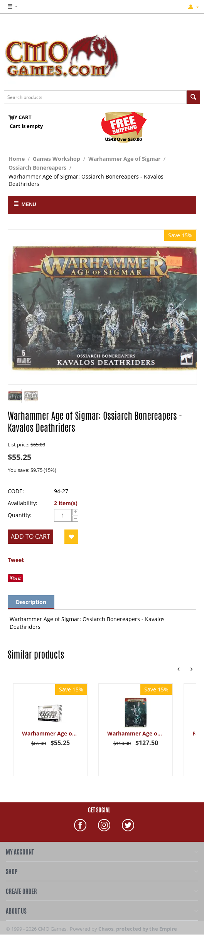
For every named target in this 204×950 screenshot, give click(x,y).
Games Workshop (56, 158)
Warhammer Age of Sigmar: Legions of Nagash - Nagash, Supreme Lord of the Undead (135, 733)
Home (16, 158)
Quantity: (20, 515)
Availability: (22, 503)
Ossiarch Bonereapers (37, 167)
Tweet (16, 560)
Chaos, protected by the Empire (137, 928)
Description (31, 602)
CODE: (16, 491)
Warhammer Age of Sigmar (124, 158)
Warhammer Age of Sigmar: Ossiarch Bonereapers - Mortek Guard (50, 733)
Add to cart (30, 536)
